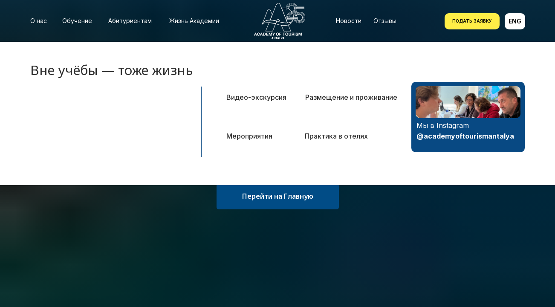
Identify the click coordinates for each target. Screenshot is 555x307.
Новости (348, 20)
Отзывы (384, 20)
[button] (472, 21)
